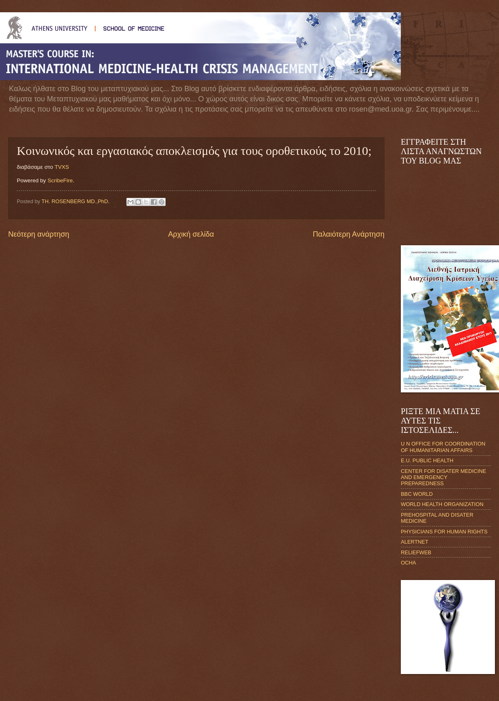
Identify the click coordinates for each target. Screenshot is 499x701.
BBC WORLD (417, 494)
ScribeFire (60, 180)
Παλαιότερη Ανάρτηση (348, 234)
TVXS (61, 167)
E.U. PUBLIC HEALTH (427, 460)
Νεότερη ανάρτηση (38, 234)
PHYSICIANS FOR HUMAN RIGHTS (444, 532)
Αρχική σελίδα (191, 234)
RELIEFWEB (416, 552)
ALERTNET (414, 542)
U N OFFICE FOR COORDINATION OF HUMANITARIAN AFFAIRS (443, 447)
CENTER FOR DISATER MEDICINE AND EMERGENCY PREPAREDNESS (443, 477)
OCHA (408, 563)
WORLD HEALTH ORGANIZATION (442, 504)
